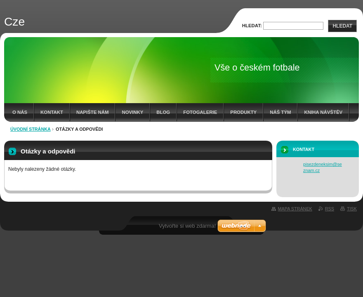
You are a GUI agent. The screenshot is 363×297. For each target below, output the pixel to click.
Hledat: (252, 25)
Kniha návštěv (323, 112)
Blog (163, 112)
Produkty (243, 112)
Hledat (342, 26)
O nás (19, 112)
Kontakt (51, 112)
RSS (329, 208)
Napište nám (92, 112)
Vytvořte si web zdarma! (187, 226)
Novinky (132, 112)
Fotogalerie (200, 112)
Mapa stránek (295, 208)
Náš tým (280, 112)
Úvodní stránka (30, 129)
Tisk (352, 208)
